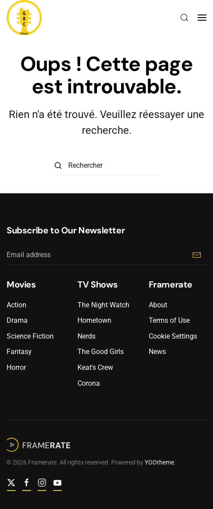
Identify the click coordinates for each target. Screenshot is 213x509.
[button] (184, 17)
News (157, 351)
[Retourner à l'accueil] (24, 17)
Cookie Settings (173, 336)
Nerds (86, 336)
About (158, 305)
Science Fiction (30, 336)
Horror (16, 367)
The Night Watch (103, 305)
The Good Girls (100, 351)
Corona (88, 383)
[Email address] (106, 255)
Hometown (94, 320)
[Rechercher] (106, 166)
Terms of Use (169, 320)
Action (16, 305)
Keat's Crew (95, 367)
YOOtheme (158, 462)
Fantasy (19, 351)
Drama (17, 320)
